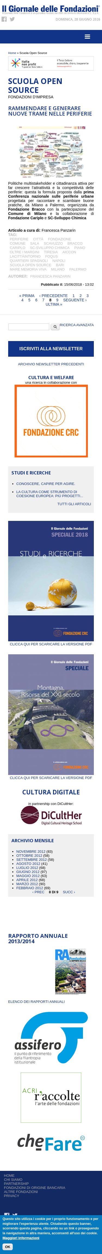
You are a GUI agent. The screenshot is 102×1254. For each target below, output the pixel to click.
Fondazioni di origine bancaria (34, 1188)
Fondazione (59, 239)
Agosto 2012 (28, 864)
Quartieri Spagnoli (29, 261)
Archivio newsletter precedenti (51, 364)
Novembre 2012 (30, 852)
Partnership (16, 1184)
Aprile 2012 (27, 880)
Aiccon (69, 252)
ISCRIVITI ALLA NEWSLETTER (51, 348)
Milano (58, 269)
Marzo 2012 (27, 884)
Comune (18, 243)
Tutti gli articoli (74, 504)
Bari (60, 265)
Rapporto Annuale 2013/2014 (38, 938)
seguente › (75, 300)
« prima (27, 296)
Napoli (59, 261)
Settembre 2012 (31, 860)
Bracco (75, 243)
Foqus (51, 256)
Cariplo (17, 248)
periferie (19, 239)
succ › (69, 892)
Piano (79, 248)
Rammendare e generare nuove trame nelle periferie (50, 110)
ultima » (54, 304)
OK (7, 1247)
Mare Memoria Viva (28, 269)
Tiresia (51, 252)
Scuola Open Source (30, 265)
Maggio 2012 (28, 876)
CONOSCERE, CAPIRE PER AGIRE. (45, 484)
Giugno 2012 (27, 872)
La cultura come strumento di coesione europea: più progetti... (49, 494)
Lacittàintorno (25, 256)
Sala (34, 243)
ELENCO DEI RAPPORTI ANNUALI (36, 1002)
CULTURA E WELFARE (51, 377)
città (38, 239)
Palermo (77, 269)
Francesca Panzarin (50, 276)
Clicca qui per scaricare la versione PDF (51, 642)
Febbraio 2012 (29, 888)
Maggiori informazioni (20, 1238)
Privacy (11, 1196)
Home (12, 53)
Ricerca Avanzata (77, 325)
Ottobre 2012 (29, 856)
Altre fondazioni (21, 1192)
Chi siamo (13, 1180)
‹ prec (38, 892)
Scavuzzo (53, 243)
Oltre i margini (24, 252)
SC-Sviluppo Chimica (50, 248)
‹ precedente (53, 296)
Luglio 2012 (27, 868)
